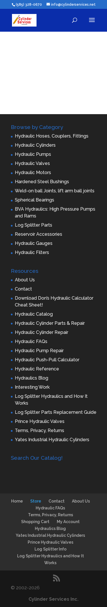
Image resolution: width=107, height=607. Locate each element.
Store (35, 501)
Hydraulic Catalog (34, 314)
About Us (25, 280)
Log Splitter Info (50, 549)
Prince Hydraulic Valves (39, 421)
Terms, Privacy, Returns (39, 430)
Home (17, 501)
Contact (23, 289)
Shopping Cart (35, 521)
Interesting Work (32, 387)
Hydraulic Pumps (33, 154)
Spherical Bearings (34, 200)
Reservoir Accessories (38, 234)
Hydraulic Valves (32, 163)
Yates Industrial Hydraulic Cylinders (52, 439)
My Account (68, 521)
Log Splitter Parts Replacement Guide (55, 412)
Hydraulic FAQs (31, 341)
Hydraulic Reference (37, 369)
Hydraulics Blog (31, 378)
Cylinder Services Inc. (53, 599)
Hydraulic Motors (33, 172)
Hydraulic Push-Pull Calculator (47, 359)
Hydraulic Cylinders (35, 145)
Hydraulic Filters (32, 252)
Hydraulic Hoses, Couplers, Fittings (51, 136)
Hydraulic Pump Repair (39, 350)
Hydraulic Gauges (34, 243)
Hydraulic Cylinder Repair (41, 332)
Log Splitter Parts (33, 225)
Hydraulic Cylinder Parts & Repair (50, 323)
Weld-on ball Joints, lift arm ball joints (54, 190)
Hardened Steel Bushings (42, 181)
